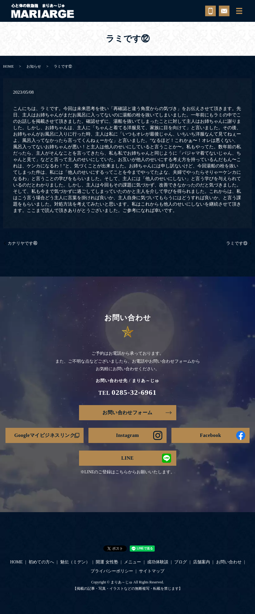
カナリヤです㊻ (22, 243)
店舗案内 (201, 562)
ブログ (180, 562)
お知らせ (33, 66)
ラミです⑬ (236, 243)
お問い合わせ (229, 562)
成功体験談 (157, 562)
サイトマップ (151, 571)
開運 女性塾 (107, 562)
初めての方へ (41, 562)
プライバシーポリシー (112, 571)
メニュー (132, 562)
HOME (8, 66)
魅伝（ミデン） (75, 562)
